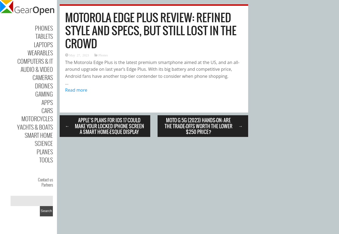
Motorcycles (37, 118)
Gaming (44, 93)
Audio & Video (37, 69)
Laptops (43, 44)
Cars (47, 110)
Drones (44, 85)
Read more (76, 90)
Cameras (43, 77)
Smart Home (39, 135)
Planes (45, 151)
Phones (44, 28)
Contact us (45, 179)
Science (44, 143)
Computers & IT (35, 61)
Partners (47, 185)
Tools (46, 159)
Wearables (40, 52)
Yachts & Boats (35, 127)
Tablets (44, 36)
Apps (47, 102)
